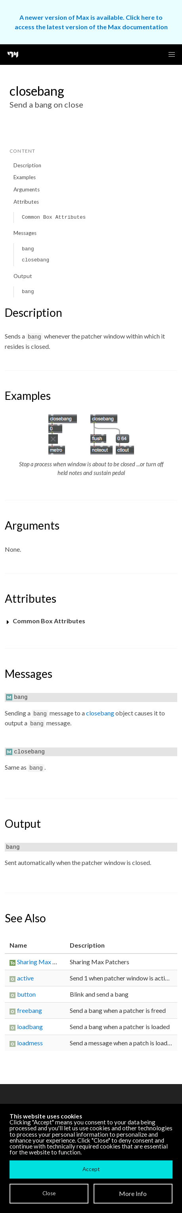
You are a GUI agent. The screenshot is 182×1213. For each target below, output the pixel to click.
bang (28, 249)
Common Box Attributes (54, 217)
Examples (24, 177)
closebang (35, 260)
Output (22, 276)
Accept (91, 1169)
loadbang (30, 1026)
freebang (29, 1010)
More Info (133, 1193)
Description (27, 165)
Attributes (26, 202)
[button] (171, 54)
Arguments (26, 189)
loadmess (30, 1042)
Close (49, 1193)
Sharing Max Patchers (47, 961)
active (25, 978)
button (26, 994)
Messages (24, 233)
